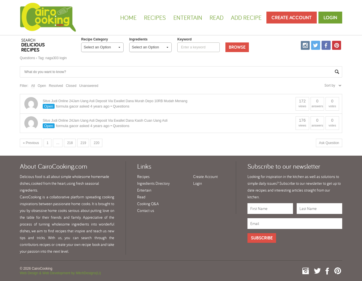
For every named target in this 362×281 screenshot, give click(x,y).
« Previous (31, 143)
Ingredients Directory (153, 183)
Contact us (145, 210)
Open (42, 86)
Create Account (292, 17)
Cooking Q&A (148, 203)
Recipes (155, 18)
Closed (71, 86)
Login (330, 17)
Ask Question (329, 143)
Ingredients (138, 39)
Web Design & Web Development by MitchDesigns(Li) (60, 273)
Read (216, 18)
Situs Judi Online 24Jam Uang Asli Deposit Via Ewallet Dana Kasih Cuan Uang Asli (105, 121)
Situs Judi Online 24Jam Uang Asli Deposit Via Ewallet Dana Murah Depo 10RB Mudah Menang (115, 101)
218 (70, 143)
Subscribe (262, 238)
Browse (237, 47)
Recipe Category (94, 39)
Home (128, 18)
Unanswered (88, 86)
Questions (27, 58)
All (33, 86)
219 (83, 143)
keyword (184, 39)
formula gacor (67, 106)
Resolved (56, 86)
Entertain (187, 18)
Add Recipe (246, 18)
